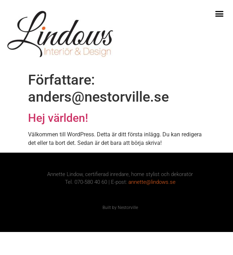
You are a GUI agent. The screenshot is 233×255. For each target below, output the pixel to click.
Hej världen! (58, 118)
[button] (219, 14)
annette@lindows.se (152, 182)
